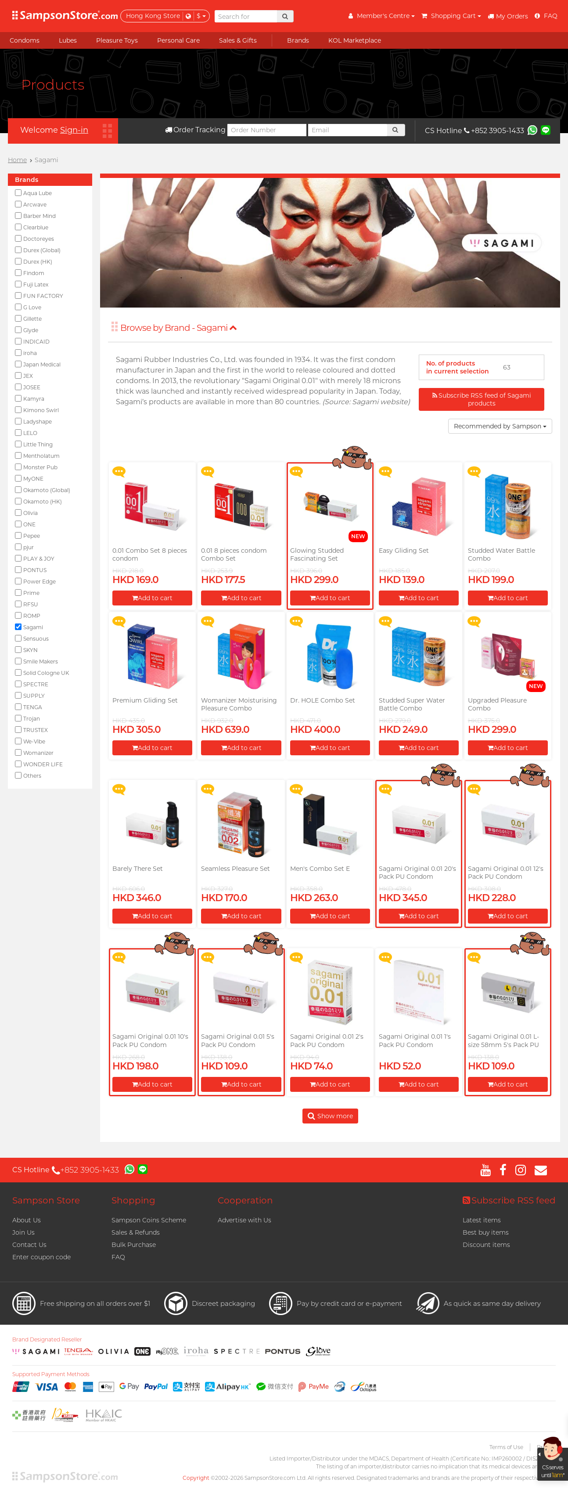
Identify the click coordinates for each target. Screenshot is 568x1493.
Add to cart (152, 598)
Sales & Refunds (135, 1232)
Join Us (23, 1232)
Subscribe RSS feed (509, 1200)
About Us (26, 1220)
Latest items (482, 1220)
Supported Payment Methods (51, 1374)
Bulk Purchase (133, 1245)
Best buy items (486, 1232)
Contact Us (29, 1245)
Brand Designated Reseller (47, 1339)
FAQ (118, 1257)
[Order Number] (266, 130)
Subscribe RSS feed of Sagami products (481, 399)
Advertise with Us (244, 1220)
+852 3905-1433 (494, 131)
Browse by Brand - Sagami (178, 328)
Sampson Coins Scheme (148, 1220)
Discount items (486, 1245)
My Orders (508, 16)
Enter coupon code (41, 1257)
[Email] (347, 130)
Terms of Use (506, 1447)
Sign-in (74, 130)
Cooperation (245, 1200)
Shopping (133, 1200)
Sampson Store (46, 1200)
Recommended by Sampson (500, 426)
